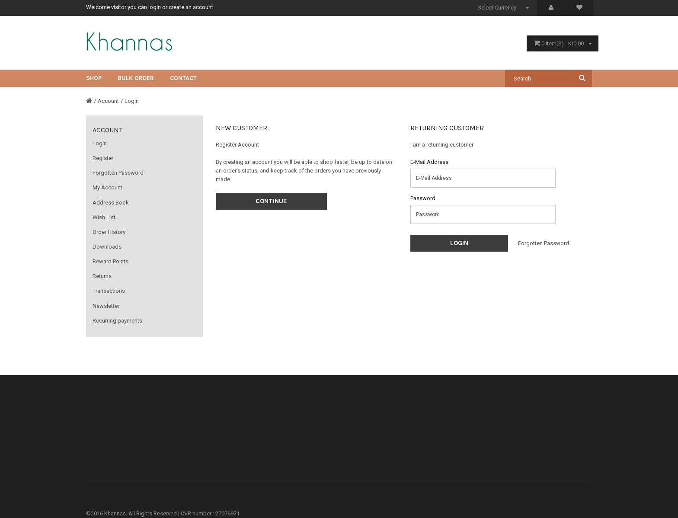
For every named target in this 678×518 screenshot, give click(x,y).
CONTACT (183, 78)
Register (103, 158)
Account (108, 101)
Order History (109, 232)
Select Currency (504, 7)
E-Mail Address (429, 162)
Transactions (109, 291)
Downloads (107, 246)
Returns (102, 276)
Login (132, 101)
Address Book (111, 202)
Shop (94, 78)
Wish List (104, 217)
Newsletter (106, 306)
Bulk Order (136, 78)
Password (422, 198)
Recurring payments (117, 320)
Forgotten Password (118, 172)
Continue (271, 201)
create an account (191, 7)
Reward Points (110, 261)
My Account (107, 187)
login (154, 7)
